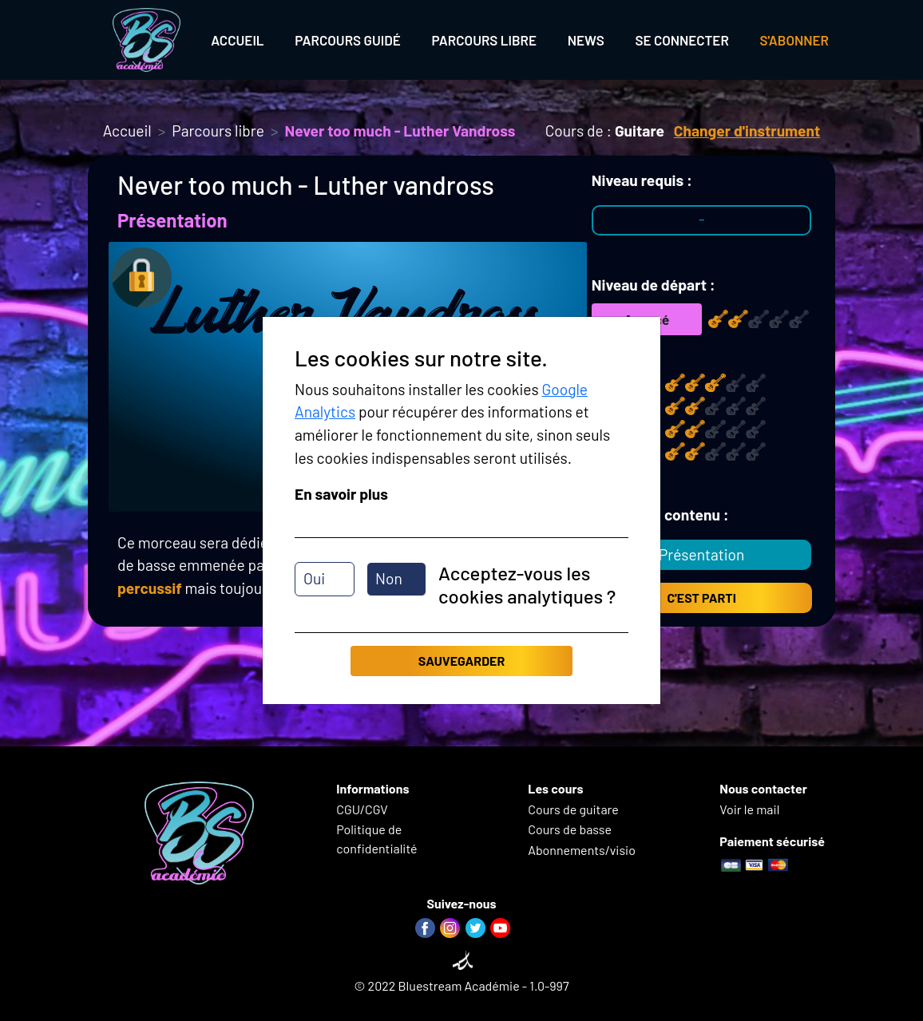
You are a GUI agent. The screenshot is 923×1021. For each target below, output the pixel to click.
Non (388, 578)
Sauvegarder (461, 660)
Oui (314, 578)
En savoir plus (341, 494)
